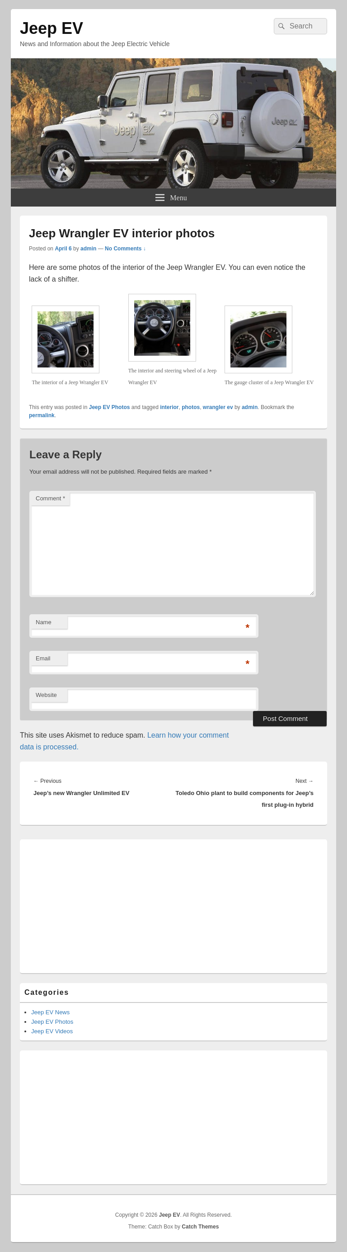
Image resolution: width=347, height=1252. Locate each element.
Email (43, 658)
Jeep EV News (50, 1012)
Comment (50, 498)
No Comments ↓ (125, 248)
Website (46, 695)
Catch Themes (200, 1227)
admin (88, 248)
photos (191, 407)
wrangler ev (218, 407)
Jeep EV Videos (52, 1031)
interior (169, 407)
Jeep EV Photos (109, 407)
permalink (42, 415)
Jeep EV (51, 28)
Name (44, 622)
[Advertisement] (173, 900)
